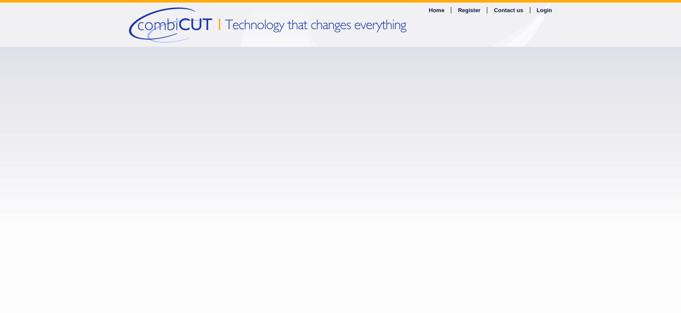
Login (544, 10)
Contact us (508, 10)
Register (469, 10)
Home (436, 10)
